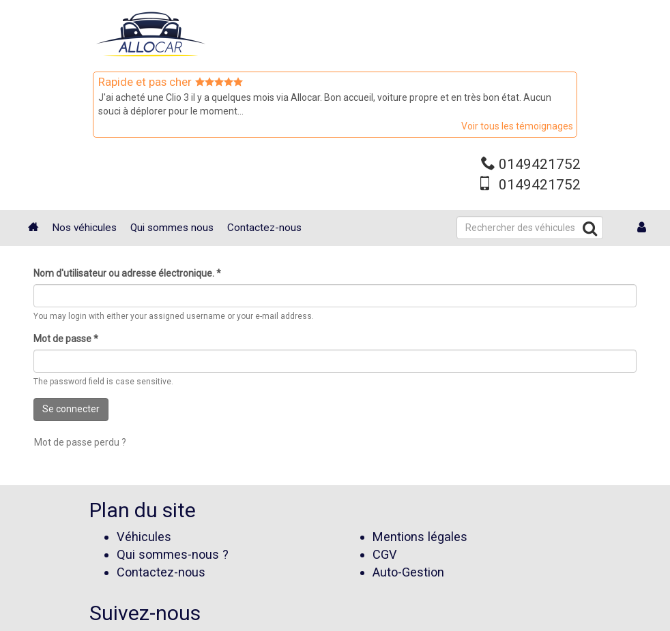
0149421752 (540, 164)
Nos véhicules (84, 227)
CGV (385, 554)
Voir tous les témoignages (517, 126)
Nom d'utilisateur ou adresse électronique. (127, 273)
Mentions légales (420, 536)
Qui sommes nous (172, 227)
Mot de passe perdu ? (80, 442)
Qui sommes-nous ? (173, 554)
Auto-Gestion (408, 572)
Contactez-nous (264, 227)
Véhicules (144, 536)
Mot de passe (65, 338)
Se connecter (71, 408)
